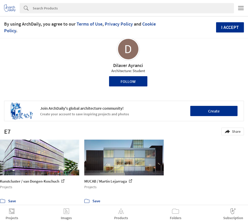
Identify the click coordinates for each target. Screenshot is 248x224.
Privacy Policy (119, 24)
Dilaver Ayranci (128, 65)
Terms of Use (89, 24)
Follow (128, 81)
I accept (230, 27)
